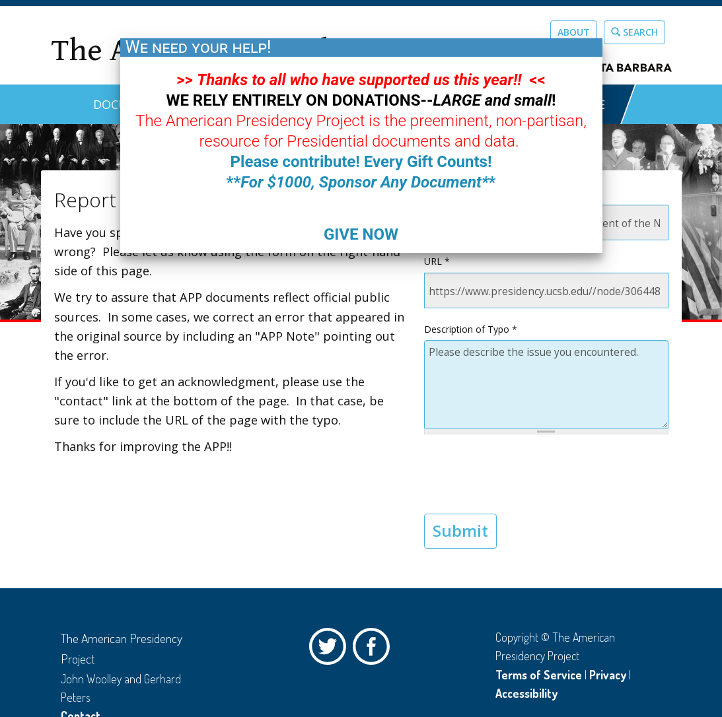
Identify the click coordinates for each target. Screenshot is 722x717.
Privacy (607, 674)
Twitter (331, 649)
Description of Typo (470, 329)
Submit (460, 530)
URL (437, 261)
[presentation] (524, 474)
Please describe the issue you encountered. (546, 384)
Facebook (374, 649)
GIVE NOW (361, 234)
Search (634, 32)
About (574, 32)
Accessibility (526, 693)
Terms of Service (538, 674)
